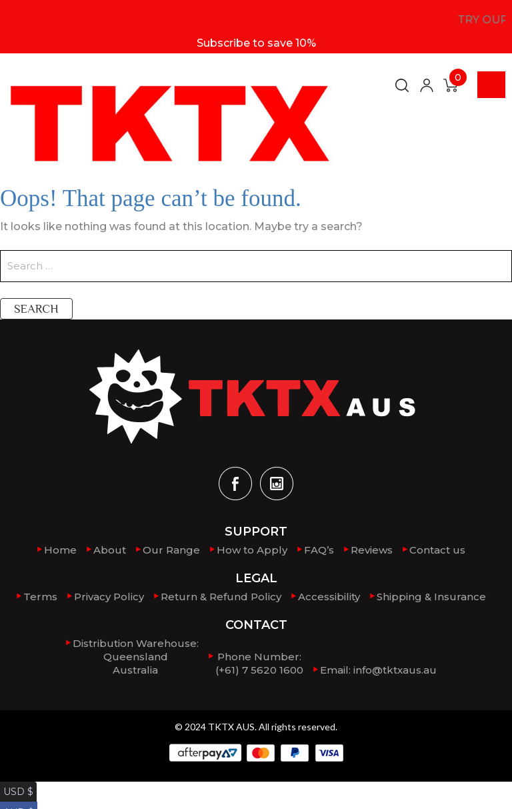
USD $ (16, 788)
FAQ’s (319, 550)
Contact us (437, 550)
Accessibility (329, 596)
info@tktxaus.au (395, 670)
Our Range (171, 550)
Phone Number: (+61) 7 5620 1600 (259, 663)
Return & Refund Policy (221, 596)
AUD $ (16, 801)
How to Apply (252, 550)
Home (60, 550)
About (109, 550)
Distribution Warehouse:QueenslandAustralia (136, 656)
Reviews (372, 550)
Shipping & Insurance (431, 596)
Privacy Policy (109, 596)
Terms (40, 596)
